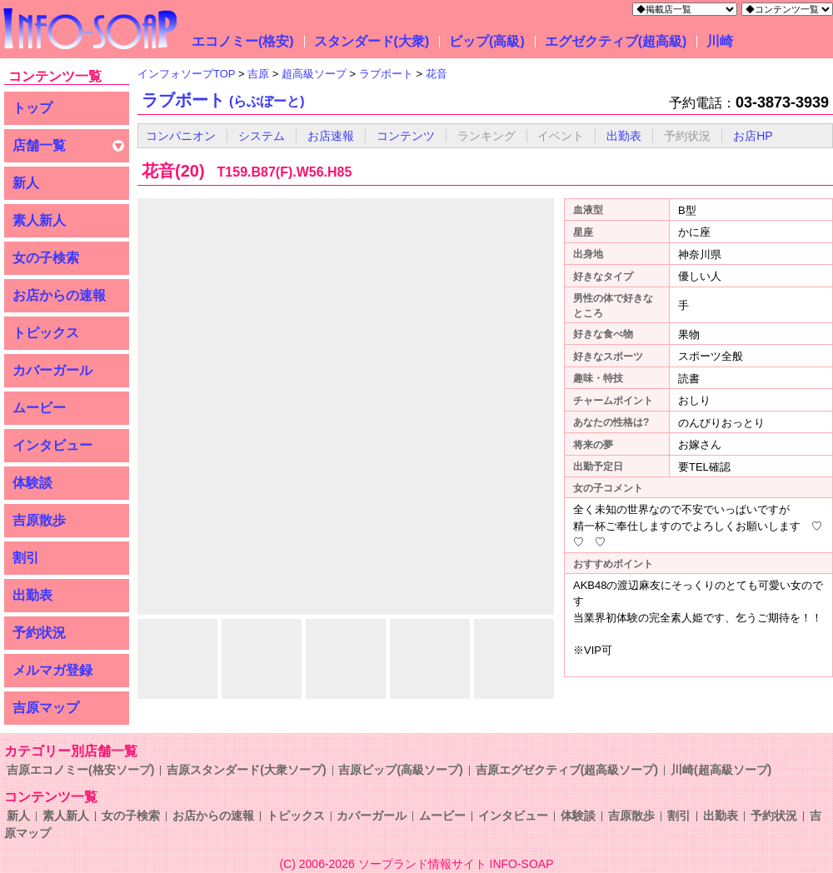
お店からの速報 (59, 295)
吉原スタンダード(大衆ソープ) (246, 769)
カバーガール (52, 370)
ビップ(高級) (487, 41)
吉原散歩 (39, 520)
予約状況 (39, 633)
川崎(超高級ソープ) (721, 769)
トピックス (45, 333)
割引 (25, 558)
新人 (25, 183)
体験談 (32, 483)
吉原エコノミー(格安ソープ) (80, 769)
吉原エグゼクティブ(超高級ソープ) (567, 769)
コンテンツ (406, 135)
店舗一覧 (39, 145)
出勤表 (32, 595)
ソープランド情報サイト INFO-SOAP (456, 864)
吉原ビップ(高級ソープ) (400, 769)
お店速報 (330, 135)
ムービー (39, 408)
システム (261, 135)
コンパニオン (181, 135)
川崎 (719, 41)
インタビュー (52, 445)
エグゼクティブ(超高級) (616, 41)
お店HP (752, 135)
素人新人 (39, 220)
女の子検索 (45, 258)
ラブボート (223, 100)
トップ (32, 108)
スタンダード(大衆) (372, 41)
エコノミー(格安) (243, 41)
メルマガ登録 (52, 670)
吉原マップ (45, 708)
